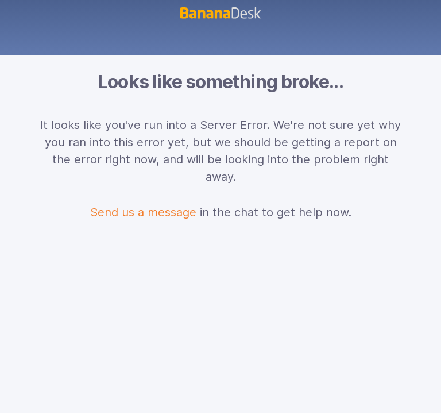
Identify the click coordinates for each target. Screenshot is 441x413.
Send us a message (143, 212)
